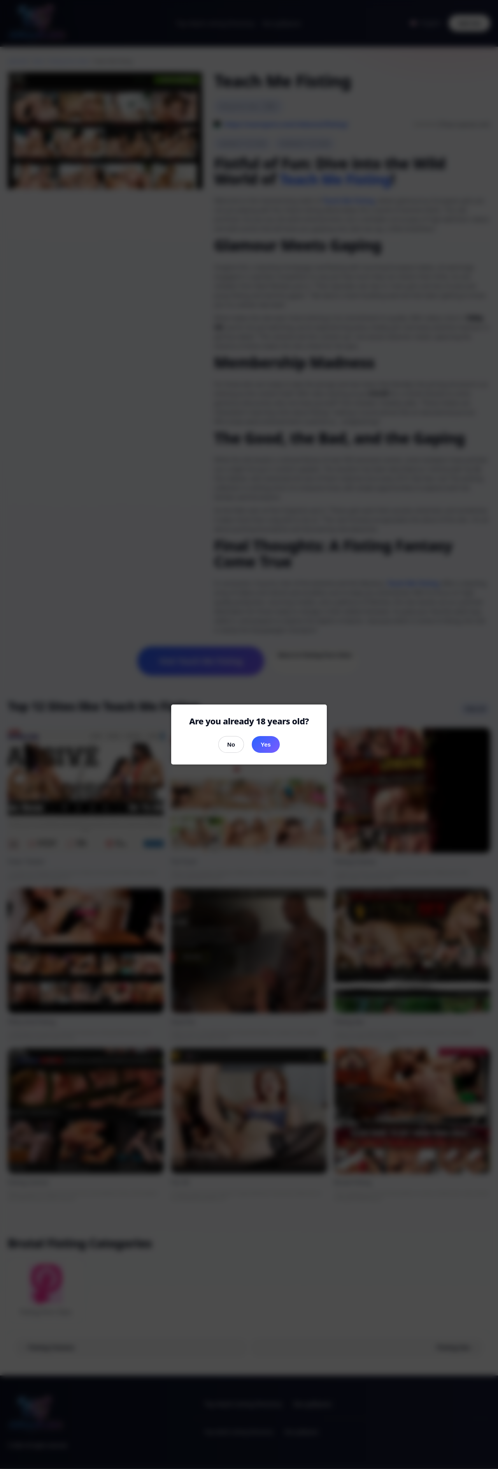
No (231, 744)
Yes (266, 744)
